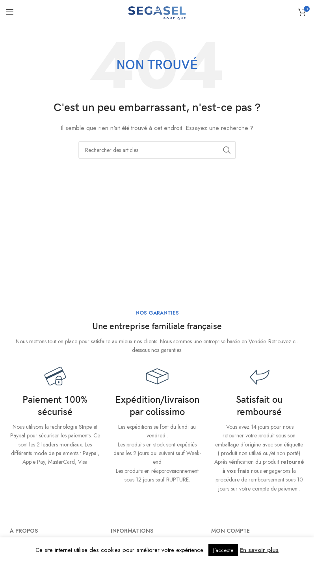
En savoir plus (259, 550)
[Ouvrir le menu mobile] (10, 12)
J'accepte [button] (223, 550)
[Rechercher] (157, 150)
